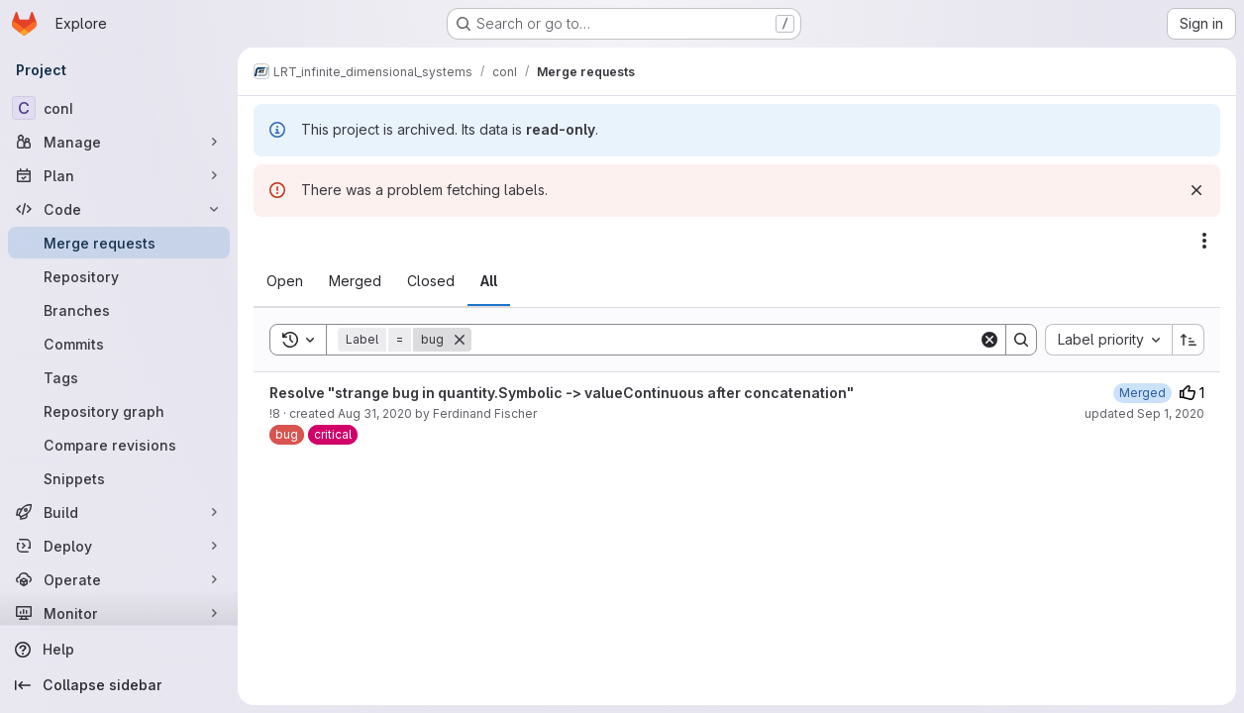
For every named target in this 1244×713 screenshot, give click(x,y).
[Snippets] (119, 478)
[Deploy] (119, 545)
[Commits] (119, 343)
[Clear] (989, 340)
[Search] (725, 340)
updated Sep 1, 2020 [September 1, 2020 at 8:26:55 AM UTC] (1144, 413)
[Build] (119, 512)
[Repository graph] (119, 411)
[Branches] (119, 310)
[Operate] (119, 579)
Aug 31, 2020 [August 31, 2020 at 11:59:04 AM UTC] (375, 413)
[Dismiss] (1196, 190)
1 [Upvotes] (1192, 392)
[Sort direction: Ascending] (1188, 340)
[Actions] (1204, 240)
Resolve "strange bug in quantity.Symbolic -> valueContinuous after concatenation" (561, 392)
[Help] (119, 649)
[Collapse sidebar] (119, 685)
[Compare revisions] (119, 444)
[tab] (285, 281)
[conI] (119, 108)
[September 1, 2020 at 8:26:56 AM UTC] (1142, 392)
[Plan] (119, 175)
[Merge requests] (119, 242)
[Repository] (119, 276)
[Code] (119, 209)
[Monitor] (119, 613)
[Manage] (119, 141)
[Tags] (119, 377)
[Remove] (459, 340)
